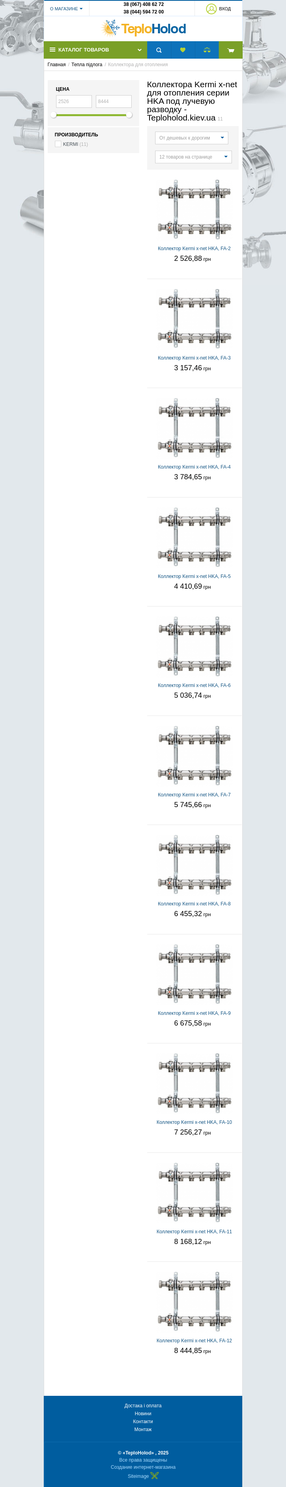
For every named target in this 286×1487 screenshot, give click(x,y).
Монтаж (143, 1429)
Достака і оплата (143, 1406)
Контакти (143, 1421)
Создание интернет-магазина (143, 1467)
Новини (143, 1413)
